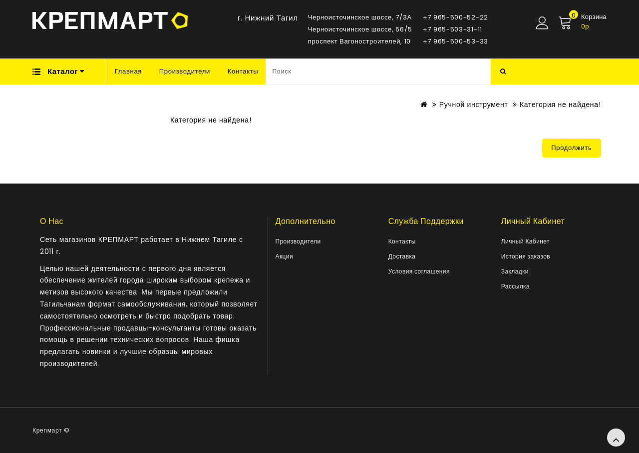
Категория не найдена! (560, 105)
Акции (285, 256)
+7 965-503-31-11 (452, 29)
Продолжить (571, 147)
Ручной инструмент (473, 105)
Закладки (515, 271)
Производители (184, 71)
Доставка (402, 256)
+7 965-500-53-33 (455, 41)
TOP (616, 438)
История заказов (525, 256)
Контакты (243, 71)
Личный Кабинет (525, 241)
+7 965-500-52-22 (455, 17)
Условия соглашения (419, 271)
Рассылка (515, 286)
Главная (128, 71)
